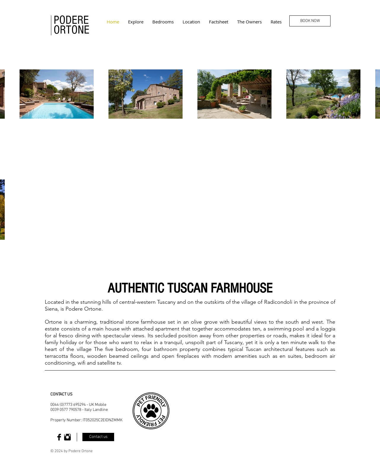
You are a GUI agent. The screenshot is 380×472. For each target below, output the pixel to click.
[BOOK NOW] (309, 20)
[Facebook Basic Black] (59, 437)
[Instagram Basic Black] (67, 437)
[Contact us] (98, 437)
